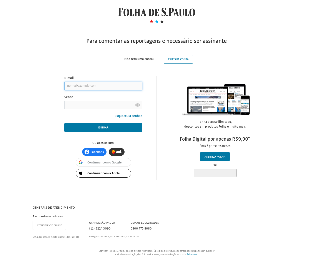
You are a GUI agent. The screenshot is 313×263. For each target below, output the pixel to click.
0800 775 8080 (141, 228)
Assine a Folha (215, 156)
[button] (94, 152)
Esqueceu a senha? (128, 116)
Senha (68, 97)
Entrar (103, 127)
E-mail (69, 78)
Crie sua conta (178, 59)
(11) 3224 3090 (100, 228)
